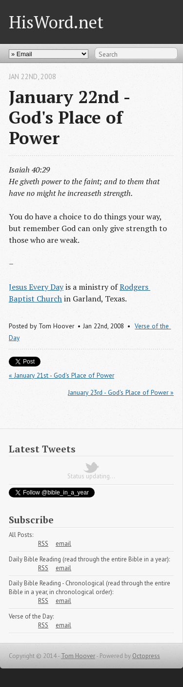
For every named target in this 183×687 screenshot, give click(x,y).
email (63, 543)
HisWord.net (56, 21)
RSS (43, 543)
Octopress (146, 656)
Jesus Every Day (36, 286)
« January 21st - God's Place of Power (61, 375)
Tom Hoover (78, 656)
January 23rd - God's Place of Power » (121, 392)
